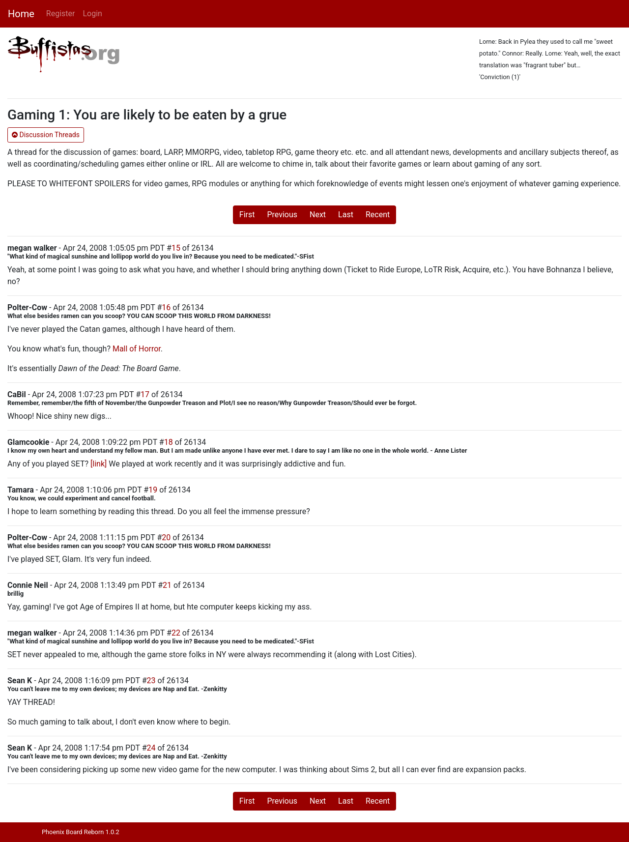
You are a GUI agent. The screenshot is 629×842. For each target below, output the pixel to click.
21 (167, 585)
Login (92, 13)
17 (145, 394)
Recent (378, 214)
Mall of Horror (137, 348)
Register (60, 13)
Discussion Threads (46, 135)
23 (150, 680)
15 (176, 248)
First (247, 214)
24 (150, 748)
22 (176, 633)
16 (166, 307)
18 (168, 442)
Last (345, 214)
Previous (282, 214)
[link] (98, 463)
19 (152, 489)
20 (166, 537)
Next (318, 214)
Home (21, 14)
